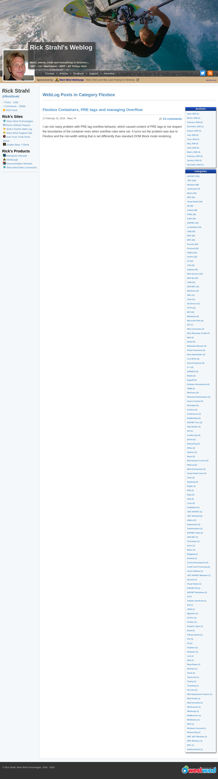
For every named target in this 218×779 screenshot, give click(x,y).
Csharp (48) (192, 210)
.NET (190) (191, 180)
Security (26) (192, 244)
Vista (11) (191, 299)
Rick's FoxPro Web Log (17, 129)
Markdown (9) (193, 316)
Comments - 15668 (14, 106)
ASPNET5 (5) (192, 372)
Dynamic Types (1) (195, 626)
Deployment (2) (193, 524)
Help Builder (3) (194, 427)
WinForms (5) (193, 393)
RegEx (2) (191, 486)
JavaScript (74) (193, 189)
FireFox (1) (191, 618)
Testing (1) (191, 681)
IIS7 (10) (190, 312)
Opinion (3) (192, 452)
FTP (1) (190, 639)
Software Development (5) (198, 384)
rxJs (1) (190, 656)
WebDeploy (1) (193, 720)
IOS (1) (190, 605)
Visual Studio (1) (194, 584)
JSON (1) (191, 609)
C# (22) (190, 261)
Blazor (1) (191, 550)
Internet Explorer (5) (195, 363)
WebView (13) (193, 291)
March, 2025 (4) (193, 152)
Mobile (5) (191, 376)
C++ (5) (190, 367)
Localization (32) (194, 227)
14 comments (172, 119)
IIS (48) (190, 206)
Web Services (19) (195, 274)
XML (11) (191, 295)
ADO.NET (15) (193, 287)
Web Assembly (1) (195, 703)
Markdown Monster (15, 155)
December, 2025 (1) (195, 126)
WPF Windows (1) (194, 741)
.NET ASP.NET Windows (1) (199, 575)
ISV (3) (190, 431)
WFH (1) (190, 724)
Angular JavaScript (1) (196, 601)
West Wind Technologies (19, 121)
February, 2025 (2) (195, 156)
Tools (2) (191, 478)
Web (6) (190, 337)
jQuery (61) (192, 193)
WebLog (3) (192, 465)
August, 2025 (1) (194, 131)
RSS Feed (10, 110)
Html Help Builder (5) (196, 354)
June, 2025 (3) (193, 139)
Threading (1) (193, 686)
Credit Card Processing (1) (198, 567)
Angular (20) (192, 270)
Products (78, 73)
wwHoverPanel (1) (195, 749)
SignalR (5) (192, 380)
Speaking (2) (192, 482)
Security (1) (192, 580)
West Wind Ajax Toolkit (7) (198, 333)
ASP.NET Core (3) (194, 422)
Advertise (109, 73)
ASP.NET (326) (193, 176)
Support (93, 73)
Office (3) (191, 448)
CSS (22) (191, 265)
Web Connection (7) (195, 329)
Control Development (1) (197, 563)
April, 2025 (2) (193, 148)
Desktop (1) (192, 558)
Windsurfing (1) (193, 732)
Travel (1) (191, 673)
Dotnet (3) (191, 439)
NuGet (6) (191, 342)
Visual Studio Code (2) (196, 473)
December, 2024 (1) (195, 165)
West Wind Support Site (17, 133)
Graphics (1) (192, 648)
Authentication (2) (195, 529)
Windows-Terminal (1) (196, 728)
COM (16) (191, 282)
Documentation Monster (17, 163)
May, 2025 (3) (192, 144)
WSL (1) (190, 745)
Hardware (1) (192, 652)
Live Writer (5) (193, 359)
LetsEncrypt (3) (193, 435)
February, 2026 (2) (195, 122)
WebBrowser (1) (194, 715)
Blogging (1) (192, 554)
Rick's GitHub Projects (16, 125)
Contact (49, 73)
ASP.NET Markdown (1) (197, 592)
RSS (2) (190, 490)
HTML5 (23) (192, 253)
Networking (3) (193, 444)
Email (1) (191, 631)
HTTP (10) (191, 308)
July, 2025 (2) (192, 135)
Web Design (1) (193, 698)
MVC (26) (191, 240)
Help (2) (190, 499)
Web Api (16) (192, 278)
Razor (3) (191, 456)
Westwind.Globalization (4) (198, 397)
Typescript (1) (193, 677)
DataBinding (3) (194, 418)
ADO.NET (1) (192, 537)
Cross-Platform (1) (195, 571)
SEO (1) (190, 660)
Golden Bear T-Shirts (16, 144)
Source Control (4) (195, 401)
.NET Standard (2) (194, 516)
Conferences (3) (194, 414)
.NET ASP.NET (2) (194, 512)
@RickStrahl (10, 96)
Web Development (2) (196, 469)
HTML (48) (191, 214)
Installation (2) (193, 507)
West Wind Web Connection (20, 167)
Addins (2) (191, 520)
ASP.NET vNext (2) (195, 533)
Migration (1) (192, 613)
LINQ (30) (191, 231)
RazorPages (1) (193, 664)
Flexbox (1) (192, 622)
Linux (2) (191, 503)
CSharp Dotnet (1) (195, 635)
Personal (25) (193, 248)
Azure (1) (191, 546)
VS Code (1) (192, 690)
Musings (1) (192, 669)
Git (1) (189, 643)
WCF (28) (191, 236)
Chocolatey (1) (193, 541)
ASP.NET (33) (193, 223)
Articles (63, 73)
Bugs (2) (190, 495)
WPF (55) (191, 197)
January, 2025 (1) (194, 160)
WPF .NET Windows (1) (197, 737)
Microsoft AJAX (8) (195, 321)
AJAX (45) (191, 219)
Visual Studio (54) (194, 202)
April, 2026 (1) (193, 114)
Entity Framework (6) (196, 350)
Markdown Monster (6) (196, 346)
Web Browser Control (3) (197, 461)
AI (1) (189, 596)
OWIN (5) (191, 389)
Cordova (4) (192, 410)
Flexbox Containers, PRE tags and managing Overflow (93, 109)
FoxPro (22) (192, 257)
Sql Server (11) (193, 304)
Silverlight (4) (193, 405)
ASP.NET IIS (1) (193, 588)
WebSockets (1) (194, 707)
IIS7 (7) (190, 325)
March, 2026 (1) (193, 118)
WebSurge (10, 159)
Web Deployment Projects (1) (199, 694)
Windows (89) (193, 185)
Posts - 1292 (10, 102)
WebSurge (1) (193, 711)
